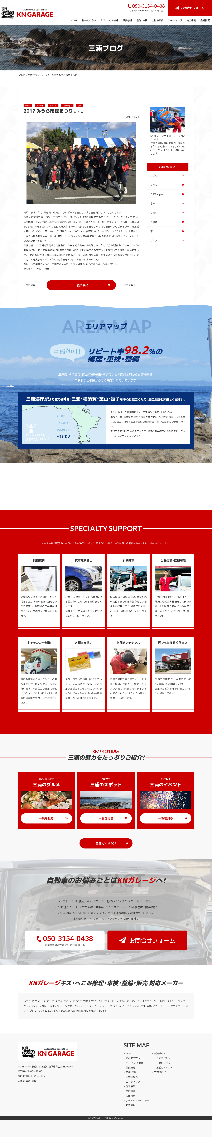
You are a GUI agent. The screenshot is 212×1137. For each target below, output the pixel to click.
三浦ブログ (33, 75)
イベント (53, 105)
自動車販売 (158, 20)
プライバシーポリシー (137, 1100)
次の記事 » (130, 284)
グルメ (45, 75)
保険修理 (127, 20)
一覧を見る (53, 818)
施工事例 (191, 20)
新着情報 (130, 1105)
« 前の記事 (29, 284)
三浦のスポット (164, 1063)
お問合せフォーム (189, 8)
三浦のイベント (164, 1067)
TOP (128, 1053)
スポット (40, 105)
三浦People (67, 105)
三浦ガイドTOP (112, 843)
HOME (74, 20)
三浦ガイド (160, 1053)
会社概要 (205, 20)
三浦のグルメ (163, 1058)
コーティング (175, 20)
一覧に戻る (92, 285)
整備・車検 (142, 20)
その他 (153, 222)
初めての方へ (89, 20)
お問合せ (130, 1095)
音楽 (79, 105)
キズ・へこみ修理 (109, 20)
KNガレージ (100, 1118)
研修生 (153, 212)
